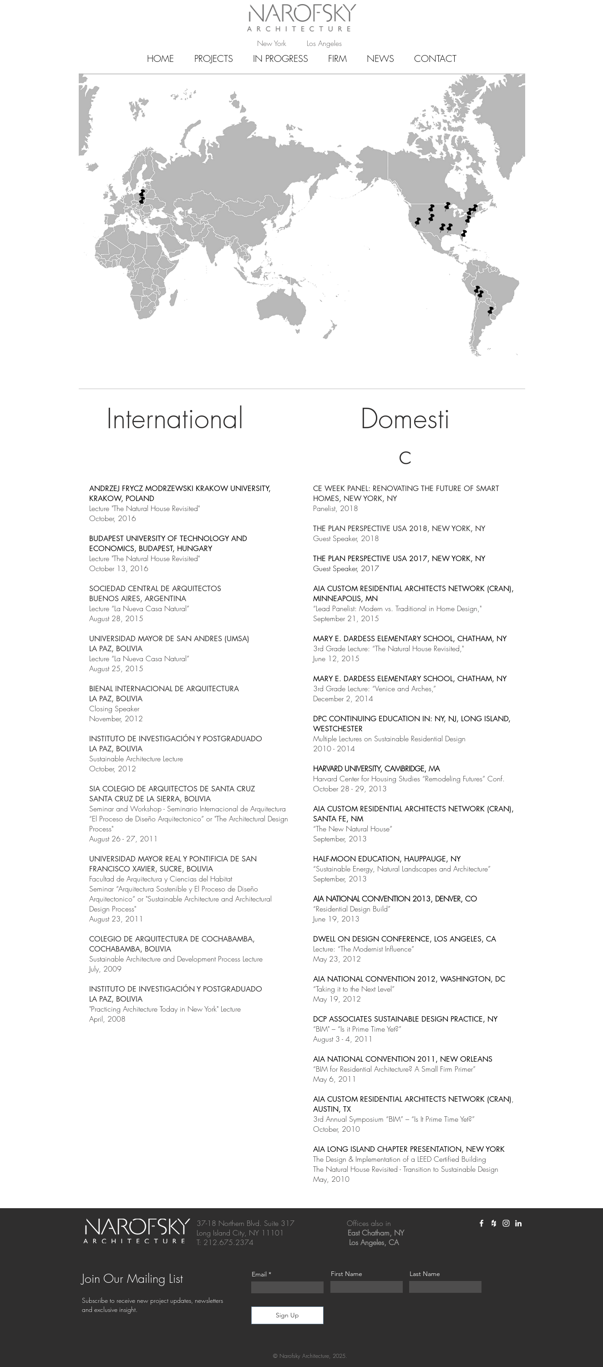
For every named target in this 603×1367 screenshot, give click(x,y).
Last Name (425, 1274)
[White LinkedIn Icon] (518, 1223)
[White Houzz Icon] (493, 1223)
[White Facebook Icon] (481, 1223)
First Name (346, 1274)
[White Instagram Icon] (506, 1223)
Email (259, 1274)
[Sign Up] (287, 1315)
